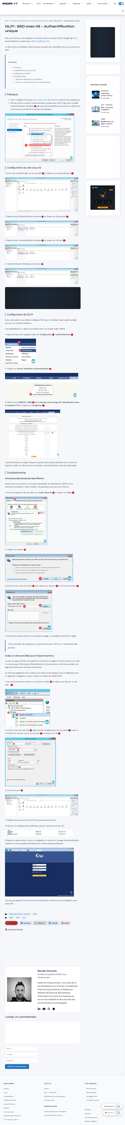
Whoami (88, 1110)
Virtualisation (50, 3)
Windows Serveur (24, 21)
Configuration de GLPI (21, 73)
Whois (46, 1089)
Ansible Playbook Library (53, 1115)
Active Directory (10, 1104)
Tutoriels (14, 21)
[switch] (117, 1112)
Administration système (39, 21)
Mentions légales (91, 1121)
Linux (38, 4)
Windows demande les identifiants (29, 79)
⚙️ (115, 4)
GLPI (35, 914)
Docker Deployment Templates (55, 1111)
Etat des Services (91, 1117)
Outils (91, 3)
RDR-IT (10, 3)
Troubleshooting (19, 76)
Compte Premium (92, 1100)
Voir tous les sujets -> (12, 1120)
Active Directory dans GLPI (44, 100)
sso (23, 918)
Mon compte (91, 1089)
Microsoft (28, 3)
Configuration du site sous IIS (24, 70)
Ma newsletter (91, 1092)
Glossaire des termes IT (12, 1116)
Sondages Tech (91, 1096)
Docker (6, 1089)
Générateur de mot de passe (54, 1096)
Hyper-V (7, 1108)
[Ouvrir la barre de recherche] (123, 11)
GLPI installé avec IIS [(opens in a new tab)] (40, 41)
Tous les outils (49, 1100)
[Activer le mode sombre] (121, 3)
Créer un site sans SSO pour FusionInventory (33, 82)
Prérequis (17, 67)
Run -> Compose (50, 1092)
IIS (17, 918)
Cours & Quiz (105, 3)
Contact (88, 1114)
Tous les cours (9, 1112)
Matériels (78, 3)
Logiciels (65, 3)
